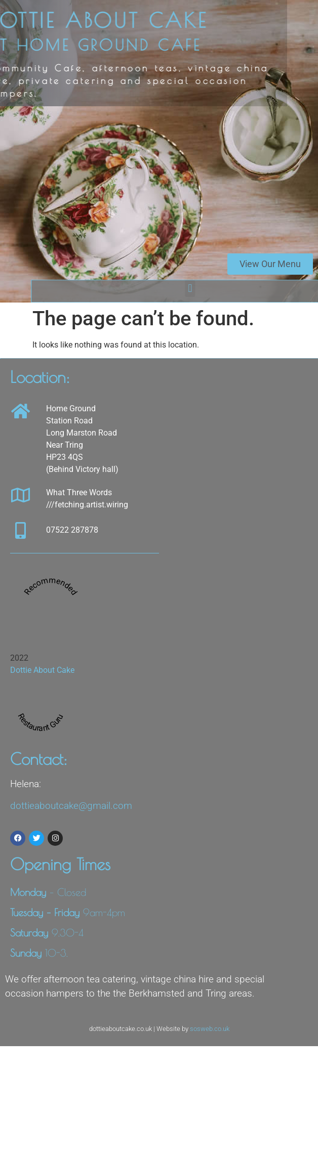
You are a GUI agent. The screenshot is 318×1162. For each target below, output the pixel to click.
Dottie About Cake (42, 670)
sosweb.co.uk (209, 1028)
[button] (219, 288)
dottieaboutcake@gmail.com (71, 805)
